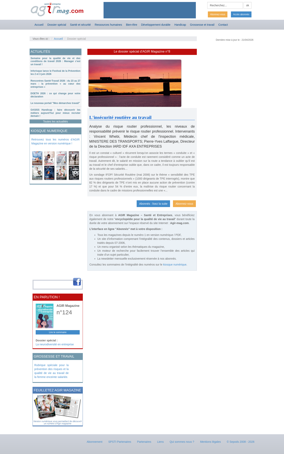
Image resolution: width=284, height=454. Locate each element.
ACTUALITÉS (40, 51)
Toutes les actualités (55, 121)
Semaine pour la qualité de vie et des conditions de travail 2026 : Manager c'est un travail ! (55, 61)
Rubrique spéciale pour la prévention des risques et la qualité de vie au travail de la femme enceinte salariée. (51, 371)
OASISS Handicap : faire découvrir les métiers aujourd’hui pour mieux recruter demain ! (55, 112)
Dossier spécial (56, 24)
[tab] (55, 61)
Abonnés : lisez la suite (153, 203)
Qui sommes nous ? (182, 441)
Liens (160, 441)
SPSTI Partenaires (119, 441)
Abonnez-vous (217, 14)
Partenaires (144, 441)
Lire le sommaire (57, 332)
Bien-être (131, 24)
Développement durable (155, 24)
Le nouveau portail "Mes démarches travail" (55, 103)
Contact (223, 24)
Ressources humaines (108, 24)
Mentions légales (210, 441)
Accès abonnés (241, 14)
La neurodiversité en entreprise (55, 344)
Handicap (180, 24)
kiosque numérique (174, 264)
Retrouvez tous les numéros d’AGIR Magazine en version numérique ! (55, 141)
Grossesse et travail (202, 24)
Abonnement (94, 441)
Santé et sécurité (80, 24)
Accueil (39, 24)
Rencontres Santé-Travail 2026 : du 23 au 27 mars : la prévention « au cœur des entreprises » (55, 83)
